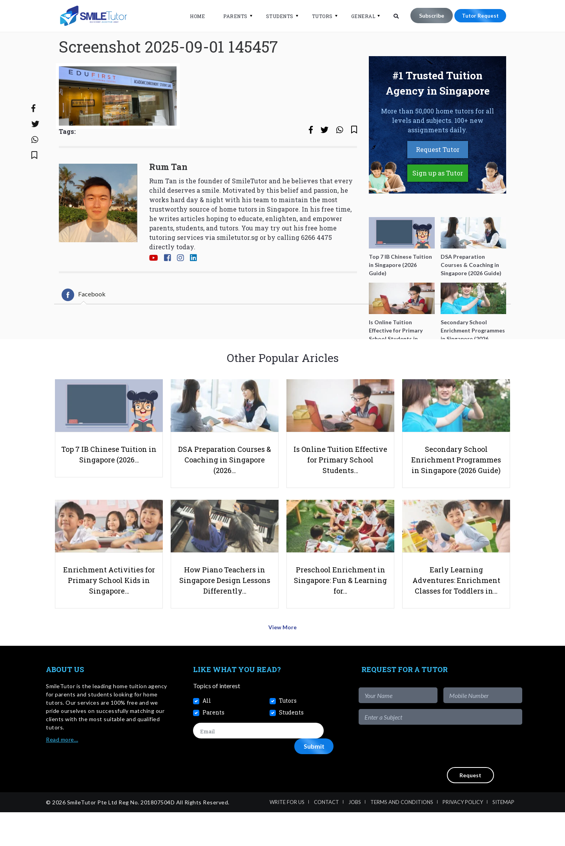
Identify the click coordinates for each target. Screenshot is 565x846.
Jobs (354, 836)
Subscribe (427, 15)
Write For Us (287, 836)
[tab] (83, 320)
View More (283, 663)
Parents (231, 16)
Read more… (62, 773)
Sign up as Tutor (437, 199)
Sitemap (503, 836)
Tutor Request (478, 15)
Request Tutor (437, 175)
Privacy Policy (463, 836)
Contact (326, 836)
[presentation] (462, 780)
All (206, 734)
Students (276, 16)
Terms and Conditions (401, 836)
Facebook (84, 320)
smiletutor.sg (237, 263)
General (359, 16)
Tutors (318, 16)
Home (193, 16)
